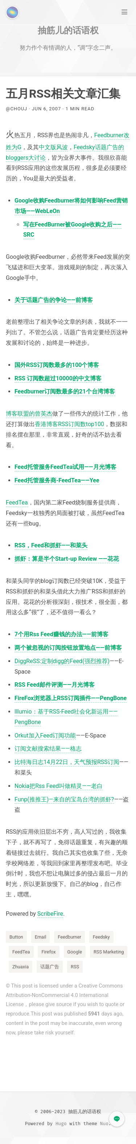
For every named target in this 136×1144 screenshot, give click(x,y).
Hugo (61, 1123)
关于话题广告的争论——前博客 (54, 300)
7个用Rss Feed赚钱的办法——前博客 (61, 634)
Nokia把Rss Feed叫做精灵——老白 (59, 786)
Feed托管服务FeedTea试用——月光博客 (65, 466)
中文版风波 (53, 147)
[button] (116, 1119)
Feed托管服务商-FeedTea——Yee (57, 480)
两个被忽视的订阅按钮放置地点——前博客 (68, 647)
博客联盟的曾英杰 (29, 413)
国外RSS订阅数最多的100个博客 (57, 364)
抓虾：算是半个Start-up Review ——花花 (67, 558)
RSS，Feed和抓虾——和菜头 (51, 545)
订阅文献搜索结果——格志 (48, 748)
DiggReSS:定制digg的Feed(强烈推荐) (62, 661)
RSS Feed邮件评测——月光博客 (55, 684)
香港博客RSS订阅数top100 (69, 424)
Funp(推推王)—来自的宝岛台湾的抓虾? (64, 799)
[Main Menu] (124, 11)
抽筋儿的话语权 (68, 30)
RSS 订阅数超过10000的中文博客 (58, 378)
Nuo (104, 1123)
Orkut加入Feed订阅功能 (45, 735)
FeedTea (17, 502)
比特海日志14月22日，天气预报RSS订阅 (67, 762)
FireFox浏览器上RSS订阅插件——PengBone (71, 698)
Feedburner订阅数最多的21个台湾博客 (65, 391)
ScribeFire (50, 913)
